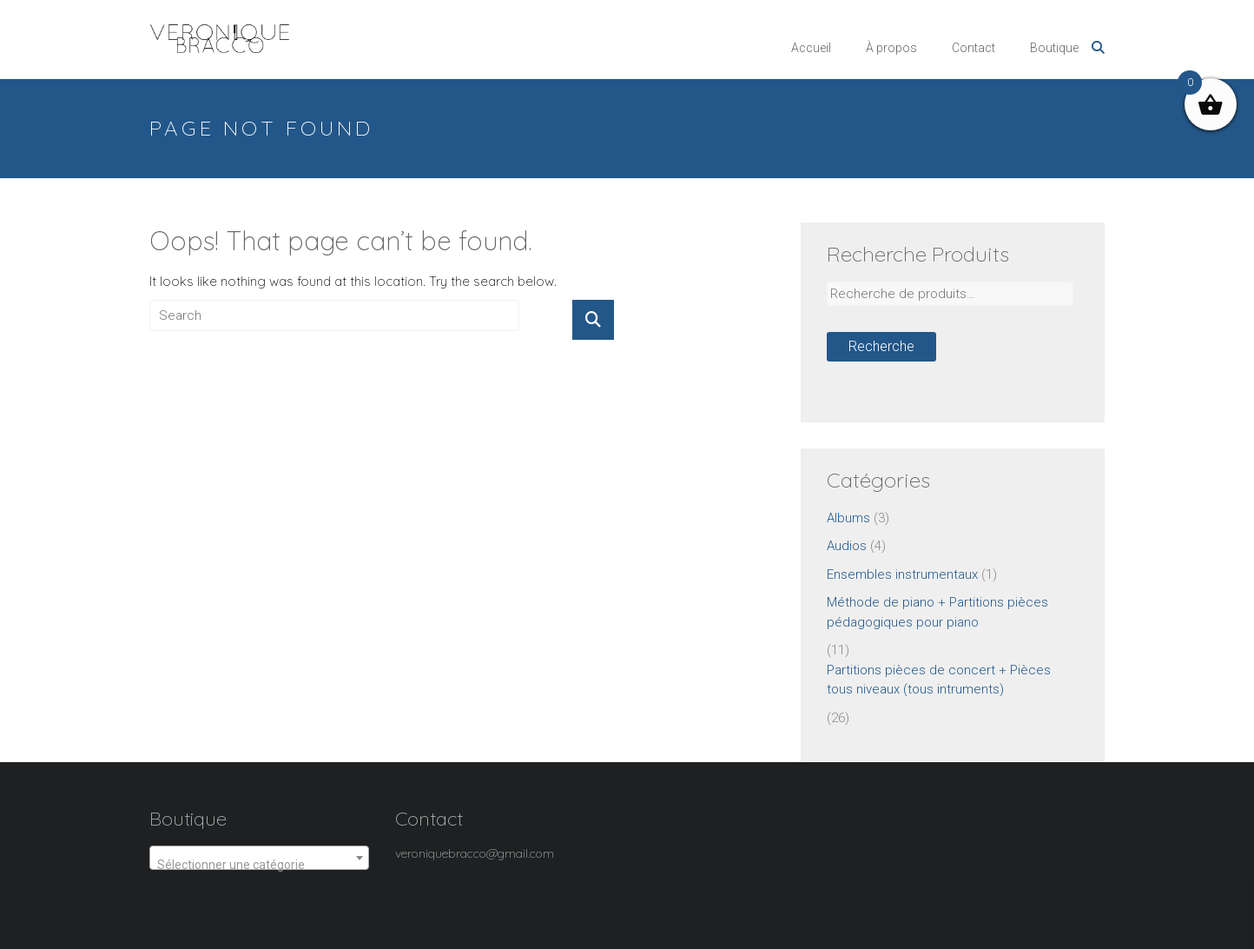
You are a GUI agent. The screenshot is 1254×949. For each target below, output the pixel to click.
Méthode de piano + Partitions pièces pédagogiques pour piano (937, 612)
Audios (847, 546)
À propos (891, 48)
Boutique (1054, 48)
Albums (848, 518)
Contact (973, 48)
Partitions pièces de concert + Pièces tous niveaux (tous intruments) (939, 680)
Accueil (811, 48)
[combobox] (259, 858)
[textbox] (259, 864)
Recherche (881, 346)
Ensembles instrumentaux (902, 574)
